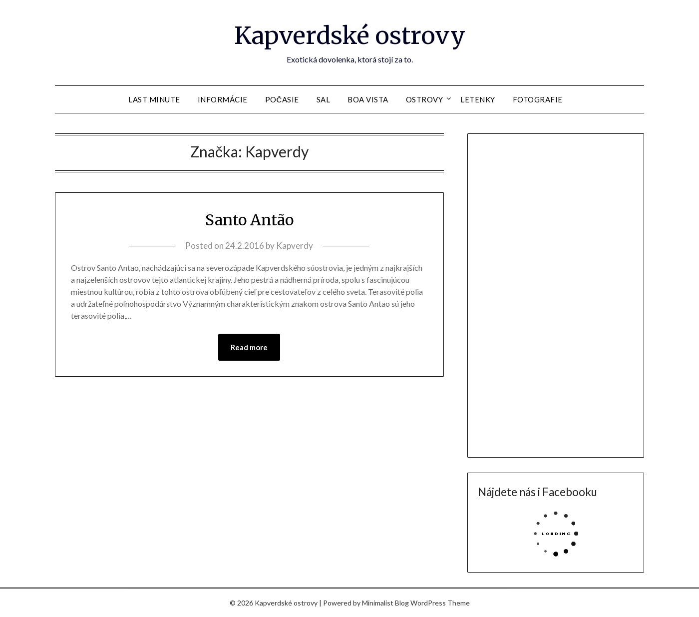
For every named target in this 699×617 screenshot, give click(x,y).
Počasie (282, 99)
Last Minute (154, 99)
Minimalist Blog (385, 603)
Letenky (477, 99)
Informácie (223, 99)
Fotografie (538, 99)
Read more (249, 347)
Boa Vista (368, 99)
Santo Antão (249, 219)
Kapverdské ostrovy (349, 35)
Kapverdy (294, 245)
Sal (324, 99)
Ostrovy (424, 99)
